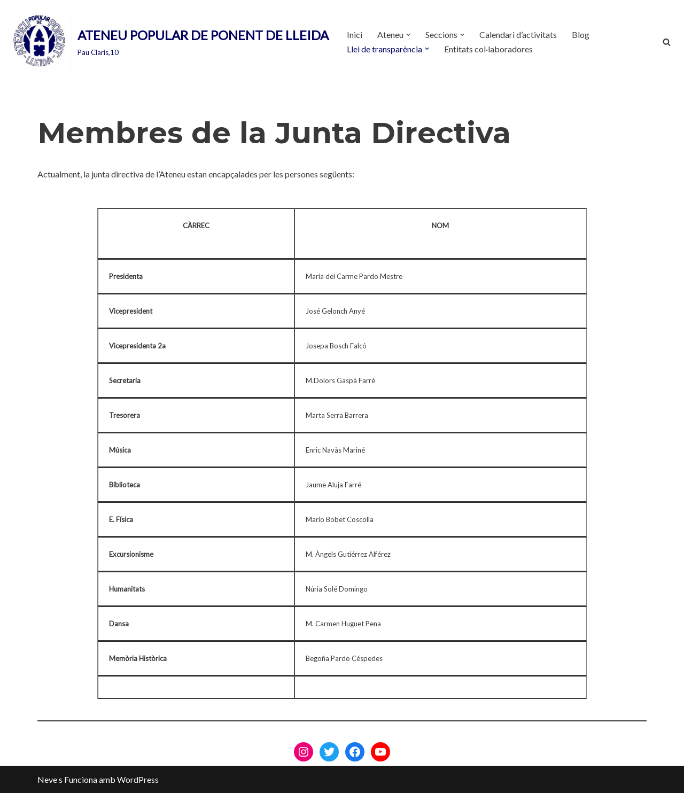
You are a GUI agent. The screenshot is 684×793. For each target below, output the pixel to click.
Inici (354, 34)
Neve (47, 779)
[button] (408, 35)
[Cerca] (667, 42)
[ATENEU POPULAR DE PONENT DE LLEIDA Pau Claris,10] (168, 42)
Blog (580, 34)
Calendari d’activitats (518, 34)
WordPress (138, 779)
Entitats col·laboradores (488, 49)
